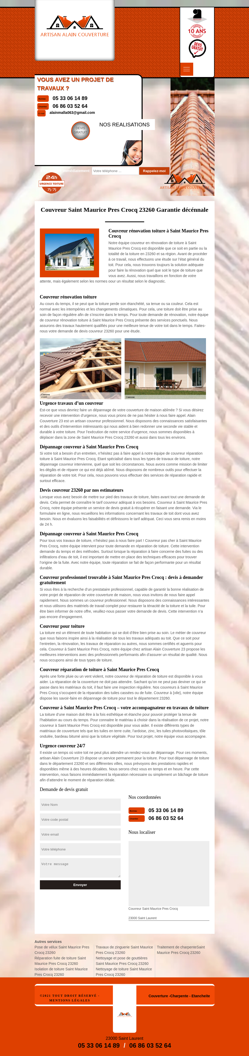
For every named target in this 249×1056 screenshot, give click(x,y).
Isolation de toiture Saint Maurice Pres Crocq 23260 (61, 972)
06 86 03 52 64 (166, 818)
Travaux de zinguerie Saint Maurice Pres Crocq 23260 (124, 950)
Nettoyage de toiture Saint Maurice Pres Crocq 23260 (124, 972)
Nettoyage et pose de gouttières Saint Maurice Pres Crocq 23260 (122, 961)
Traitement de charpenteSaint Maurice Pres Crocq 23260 (181, 950)
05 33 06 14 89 (166, 810)
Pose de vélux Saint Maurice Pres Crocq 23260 (62, 950)
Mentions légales (69, 1000)
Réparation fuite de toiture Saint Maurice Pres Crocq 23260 (60, 961)
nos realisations (124, 124)
